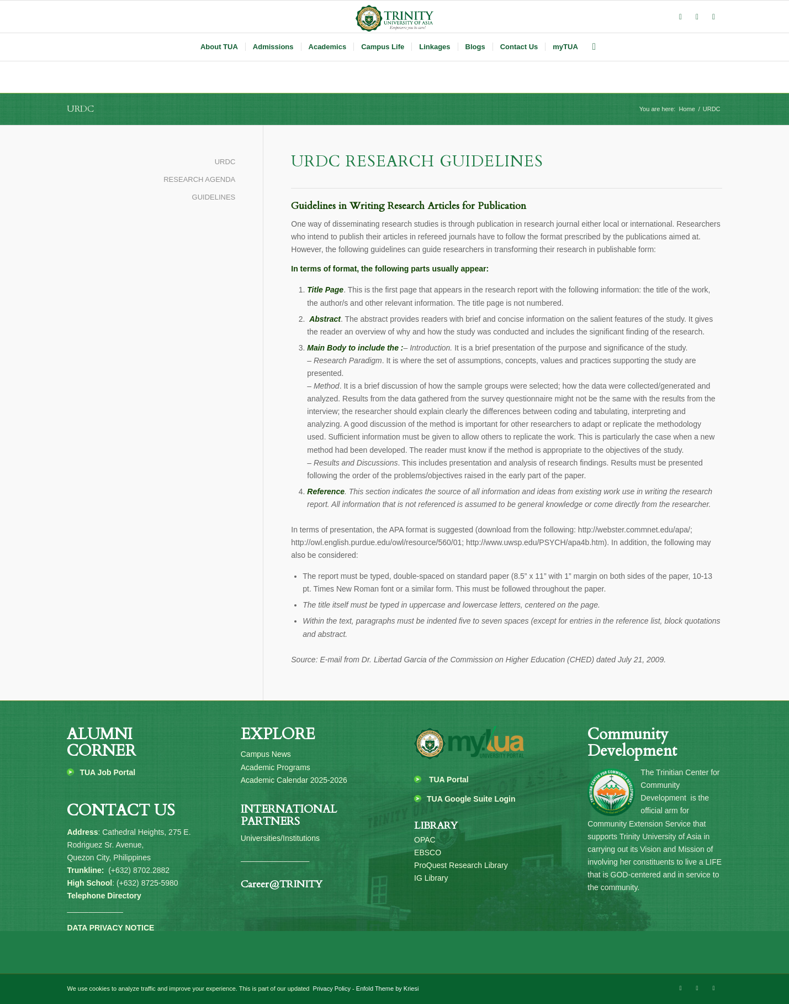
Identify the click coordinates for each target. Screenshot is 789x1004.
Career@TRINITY (281, 884)
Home (687, 109)
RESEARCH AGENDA (199, 179)
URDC (80, 109)
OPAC (425, 839)
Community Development (632, 743)
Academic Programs (275, 767)
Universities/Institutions (280, 838)
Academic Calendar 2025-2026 (294, 780)
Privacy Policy (331, 988)
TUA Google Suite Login (471, 798)
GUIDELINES (214, 197)
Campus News (266, 754)
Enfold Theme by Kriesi (387, 988)
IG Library (431, 878)
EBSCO (427, 852)
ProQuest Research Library (461, 865)
